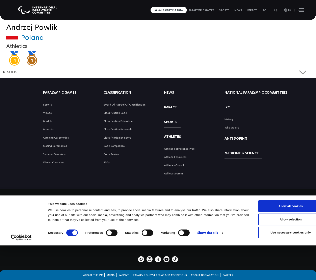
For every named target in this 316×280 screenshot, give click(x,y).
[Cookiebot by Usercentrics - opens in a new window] (21, 262)
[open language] (287, 10)
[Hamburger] (301, 10)
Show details (207, 257)
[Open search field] (276, 10)
